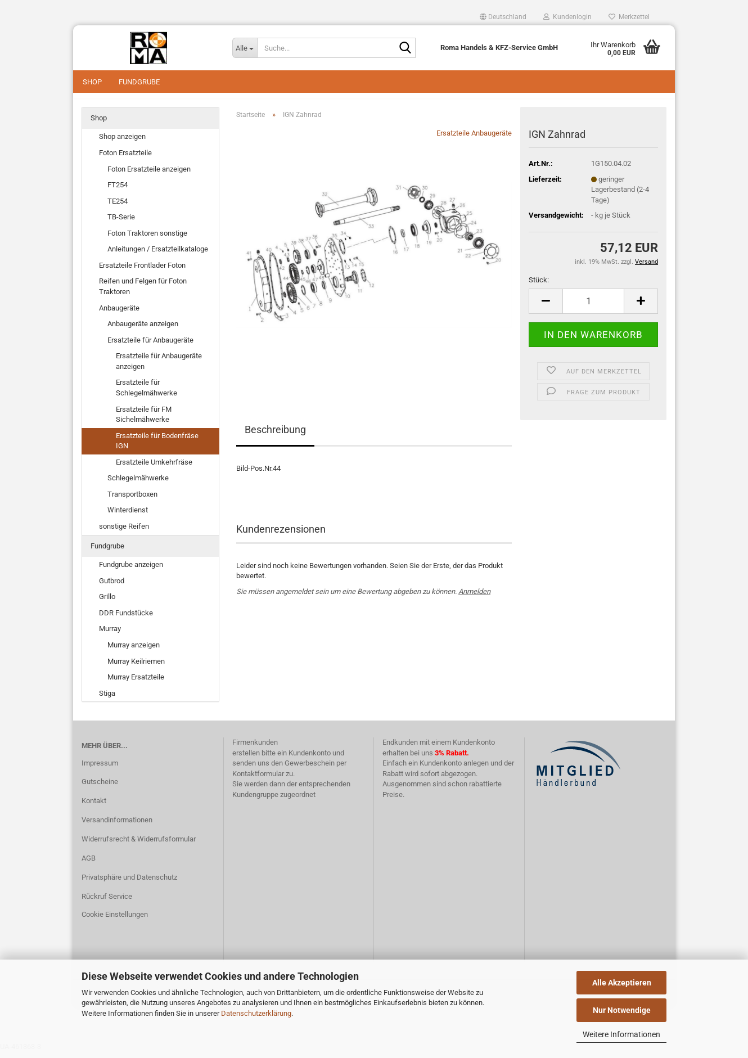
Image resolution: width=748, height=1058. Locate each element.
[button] (503, 16)
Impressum (100, 768)
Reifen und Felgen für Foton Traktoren (143, 292)
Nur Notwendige (622, 1010)
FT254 (117, 190)
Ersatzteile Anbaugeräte (474, 139)
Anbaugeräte (119, 313)
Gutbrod (111, 586)
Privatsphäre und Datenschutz (129, 883)
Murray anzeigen (133, 650)
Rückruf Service (107, 902)
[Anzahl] (593, 306)
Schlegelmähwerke (138, 484)
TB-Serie (121, 222)
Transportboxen (132, 500)
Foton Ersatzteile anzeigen (149, 174)
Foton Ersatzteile (125, 158)
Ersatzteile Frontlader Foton (142, 271)
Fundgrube (139, 82)
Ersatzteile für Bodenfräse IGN (157, 446)
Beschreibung (275, 436)
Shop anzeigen (122, 142)
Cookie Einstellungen (115, 920)
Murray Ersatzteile (135, 682)
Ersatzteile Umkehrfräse (154, 467)
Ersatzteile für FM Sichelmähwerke (144, 420)
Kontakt (94, 806)
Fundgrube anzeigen (131, 570)
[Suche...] (244, 48)
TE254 (117, 206)
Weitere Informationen (621, 1034)
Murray (110, 635)
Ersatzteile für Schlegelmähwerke (146, 393)
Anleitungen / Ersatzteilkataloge (157, 255)
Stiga (107, 699)
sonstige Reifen (124, 532)
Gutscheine (100, 788)
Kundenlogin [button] (567, 17)
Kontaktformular (258, 779)
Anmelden (474, 597)
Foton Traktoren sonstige (147, 239)
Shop (92, 82)
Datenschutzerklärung (256, 1013)
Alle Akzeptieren (621, 982)
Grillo (107, 602)
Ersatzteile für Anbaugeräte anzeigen (159, 366)
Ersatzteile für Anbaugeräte (150, 345)
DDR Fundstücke (126, 618)
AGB (89, 863)
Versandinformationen (117, 825)
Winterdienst (127, 516)
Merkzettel (629, 17)
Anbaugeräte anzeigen (142, 329)
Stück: (539, 285)
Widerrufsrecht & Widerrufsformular (139, 844)
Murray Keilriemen (136, 667)
